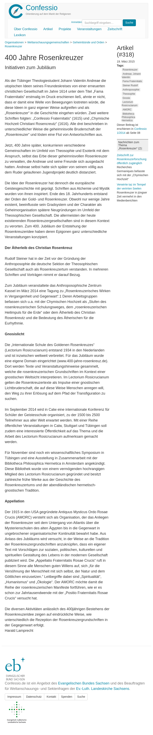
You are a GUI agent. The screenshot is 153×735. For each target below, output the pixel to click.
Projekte (65, 29)
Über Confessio (25, 29)
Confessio (42, 8)
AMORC (127, 109)
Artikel (48, 29)
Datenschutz (34, 696)
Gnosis (126, 98)
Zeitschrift (115, 29)
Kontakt (51, 696)
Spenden (66, 696)
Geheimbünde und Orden (88, 42)
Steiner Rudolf (130, 85)
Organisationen (14, 42)
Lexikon (20, 35)
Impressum (14, 696)
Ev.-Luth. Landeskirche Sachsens (102, 689)
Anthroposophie (131, 89)
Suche (81, 696)
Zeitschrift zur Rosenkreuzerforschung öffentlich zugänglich (132, 159)
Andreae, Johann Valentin (131, 75)
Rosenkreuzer (13, 46)
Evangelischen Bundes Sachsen (83, 683)
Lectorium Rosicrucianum (129, 104)
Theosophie (129, 93)
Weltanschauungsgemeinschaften (48, 42)
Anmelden (76, 22)
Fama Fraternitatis (132, 81)
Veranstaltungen (89, 29)
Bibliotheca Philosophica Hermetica (128, 117)
